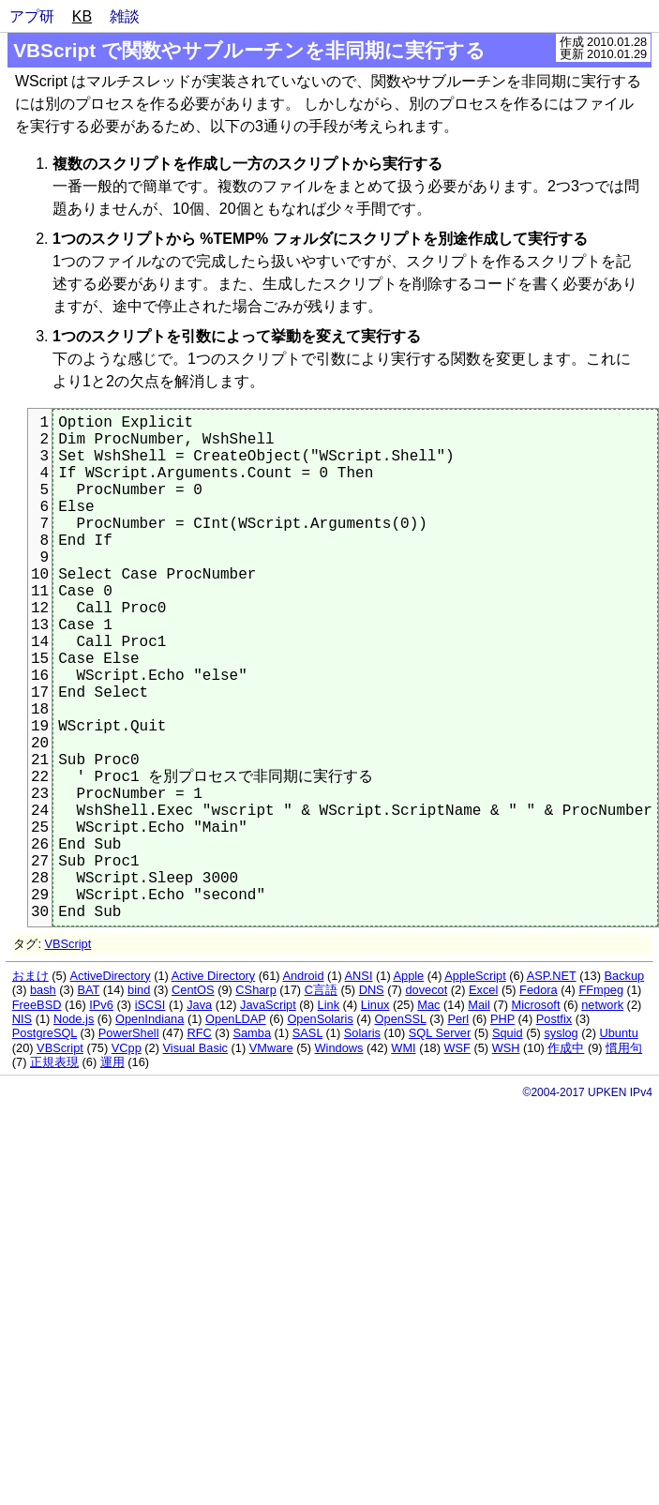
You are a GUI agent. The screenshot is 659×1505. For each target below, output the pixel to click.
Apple (409, 976)
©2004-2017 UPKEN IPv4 (587, 1092)
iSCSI (150, 1005)
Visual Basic (195, 1048)
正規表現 (54, 1062)
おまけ (30, 976)
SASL (307, 1033)
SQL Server (440, 1033)
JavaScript (268, 1005)
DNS (371, 990)
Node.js (73, 1019)
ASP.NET (552, 976)
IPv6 (101, 1005)
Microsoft (536, 1005)
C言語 (321, 990)
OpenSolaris (319, 1019)
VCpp (127, 1048)
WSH (506, 1048)
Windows (339, 1048)
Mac (428, 1005)
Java (199, 1005)
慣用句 (624, 1048)
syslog (560, 1033)
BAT (89, 990)
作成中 (565, 1048)
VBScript (68, 944)
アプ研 (31, 16)
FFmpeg (600, 990)
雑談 (125, 16)
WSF (456, 1048)
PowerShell (128, 1033)
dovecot (426, 990)
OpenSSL (401, 1019)
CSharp (255, 990)
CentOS (193, 990)
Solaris (362, 1033)
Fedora (538, 990)
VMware (271, 1048)
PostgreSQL (44, 1033)
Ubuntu (619, 1033)
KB (82, 16)
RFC (199, 1033)
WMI (403, 1048)
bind (138, 990)
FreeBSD (37, 1005)
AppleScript (474, 976)
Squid (507, 1033)
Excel (483, 990)
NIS (22, 1019)
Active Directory (214, 976)
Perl (458, 1019)
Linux (375, 1005)
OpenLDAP (235, 1019)
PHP (502, 1019)
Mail (478, 1005)
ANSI (359, 976)
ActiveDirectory (110, 976)
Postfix (554, 1019)
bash (43, 990)
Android (302, 976)
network (602, 1005)
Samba (251, 1033)
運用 (112, 1062)
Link (328, 1005)
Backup (625, 976)
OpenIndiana (149, 1019)
